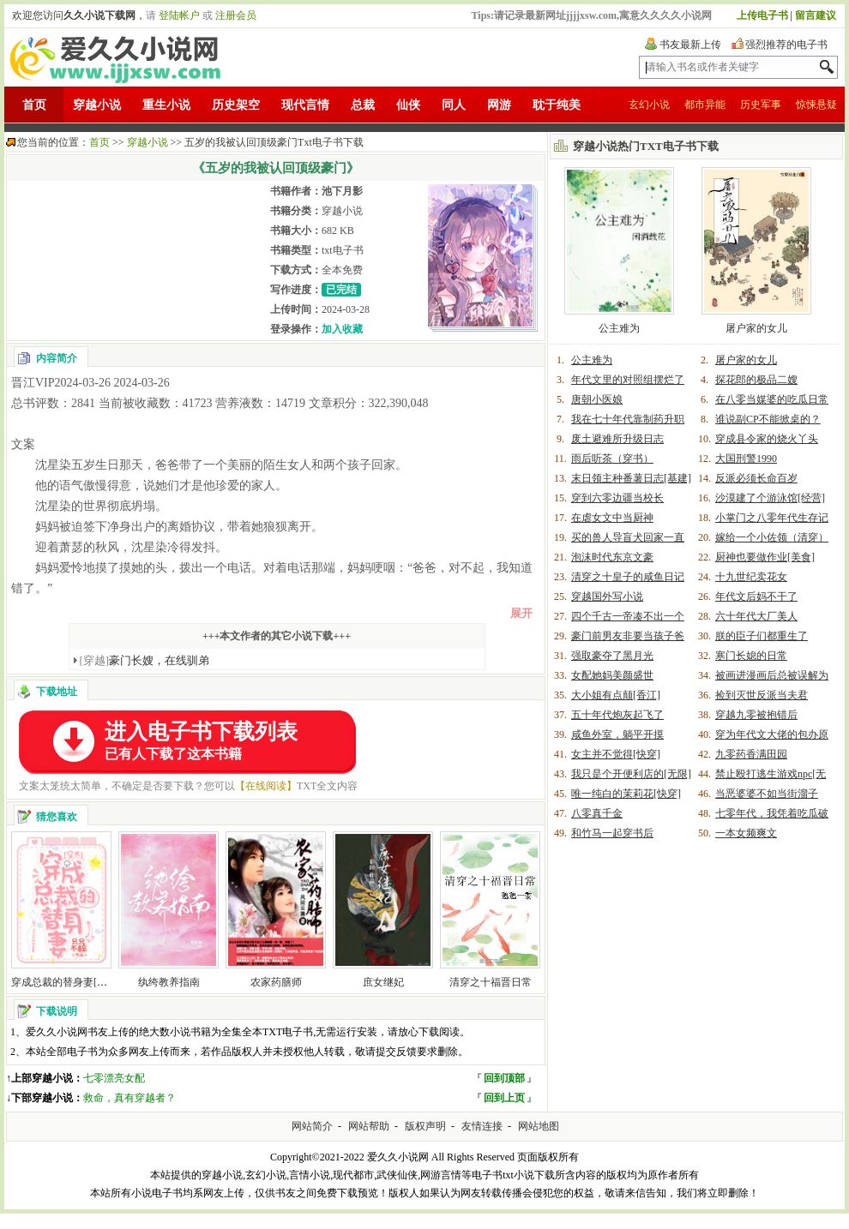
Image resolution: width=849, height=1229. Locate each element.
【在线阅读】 (266, 786)
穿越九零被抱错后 (756, 715)
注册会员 (235, 15)
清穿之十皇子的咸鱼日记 (627, 577)
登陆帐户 (179, 15)
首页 (34, 105)
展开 (521, 613)
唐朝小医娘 (597, 399)
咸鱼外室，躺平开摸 (617, 734)
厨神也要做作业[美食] (765, 557)
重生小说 (166, 105)
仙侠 (408, 105)
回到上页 (504, 1098)
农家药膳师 (276, 982)
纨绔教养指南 (169, 982)
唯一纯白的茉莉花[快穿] (626, 794)
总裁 (363, 105)
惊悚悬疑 (816, 105)
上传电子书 (762, 15)
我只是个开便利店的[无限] (631, 774)
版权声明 (425, 1126)
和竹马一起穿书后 (612, 833)
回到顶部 (504, 1078)
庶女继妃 (383, 982)
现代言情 (305, 105)
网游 (499, 105)
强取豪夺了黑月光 (612, 656)
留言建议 (815, 15)
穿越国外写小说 (607, 597)
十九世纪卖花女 (751, 577)
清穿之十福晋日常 (490, 982)
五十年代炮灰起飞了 (617, 715)
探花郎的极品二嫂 (756, 380)
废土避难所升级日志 (617, 439)
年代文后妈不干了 (756, 597)
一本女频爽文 (746, 833)
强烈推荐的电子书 (786, 45)
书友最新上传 (690, 45)
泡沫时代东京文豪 (612, 557)
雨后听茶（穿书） (612, 459)
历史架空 (236, 105)
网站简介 (312, 1126)
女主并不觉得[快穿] (615, 754)
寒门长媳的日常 (751, 656)
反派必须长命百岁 (756, 478)
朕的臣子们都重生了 (761, 636)
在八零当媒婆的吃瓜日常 (771, 399)
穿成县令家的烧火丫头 (766, 439)
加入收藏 (342, 329)
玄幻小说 (649, 105)
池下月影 (342, 191)
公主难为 (619, 328)
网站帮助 (368, 1126)
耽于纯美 (557, 105)
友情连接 (482, 1126)
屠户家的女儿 (756, 328)
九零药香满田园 (751, 754)
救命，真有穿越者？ (129, 1098)
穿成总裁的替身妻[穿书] (66, 982)
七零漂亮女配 (114, 1078)
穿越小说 (97, 105)
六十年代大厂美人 (756, 616)
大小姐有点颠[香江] (615, 695)
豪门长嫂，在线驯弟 (145, 660)
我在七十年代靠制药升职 (627, 419)
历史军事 (760, 105)
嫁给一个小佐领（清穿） (771, 537)
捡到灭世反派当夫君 (761, 695)
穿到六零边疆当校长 (617, 498)
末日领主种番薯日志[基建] (631, 478)
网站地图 (538, 1126)
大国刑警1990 (746, 459)
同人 (454, 105)
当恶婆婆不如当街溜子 (766, 794)
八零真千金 (597, 813)
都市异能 (705, 105)
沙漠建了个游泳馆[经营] (770, 498)
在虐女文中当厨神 (612, 518)
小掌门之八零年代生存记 (771, 518)
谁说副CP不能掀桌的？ (768, 419)
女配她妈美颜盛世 (612, 675)
